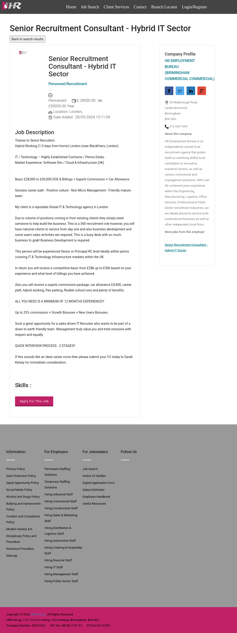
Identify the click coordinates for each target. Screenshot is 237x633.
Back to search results (28, 39)
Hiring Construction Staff (61, 508)
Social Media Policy (19, 489)
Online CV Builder (94, 476)
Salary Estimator (94, 489)
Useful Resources (94, 503)
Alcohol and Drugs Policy (23, 496)
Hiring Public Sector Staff (61, 581)
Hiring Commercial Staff (60, 501)
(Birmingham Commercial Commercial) (187, 76)
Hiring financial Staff (58, 560)
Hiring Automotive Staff (60, 540)
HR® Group (38, 614)
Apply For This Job (34, 401)
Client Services (116, 7)
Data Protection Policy (21, 476)
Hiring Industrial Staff (58, 494)
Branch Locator (164, 7)
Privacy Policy (15, 469)
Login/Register (194, 7)
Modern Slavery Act (19, 529)
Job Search (90, 7)
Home (71, 7)
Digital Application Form (99, 483)
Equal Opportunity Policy (22, 483)
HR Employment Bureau (180, 64)
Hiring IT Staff (53, 567)
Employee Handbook (96, 496)
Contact (140, 7)
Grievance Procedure (20, 548)
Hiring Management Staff (61, 574)
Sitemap (11, 555)
